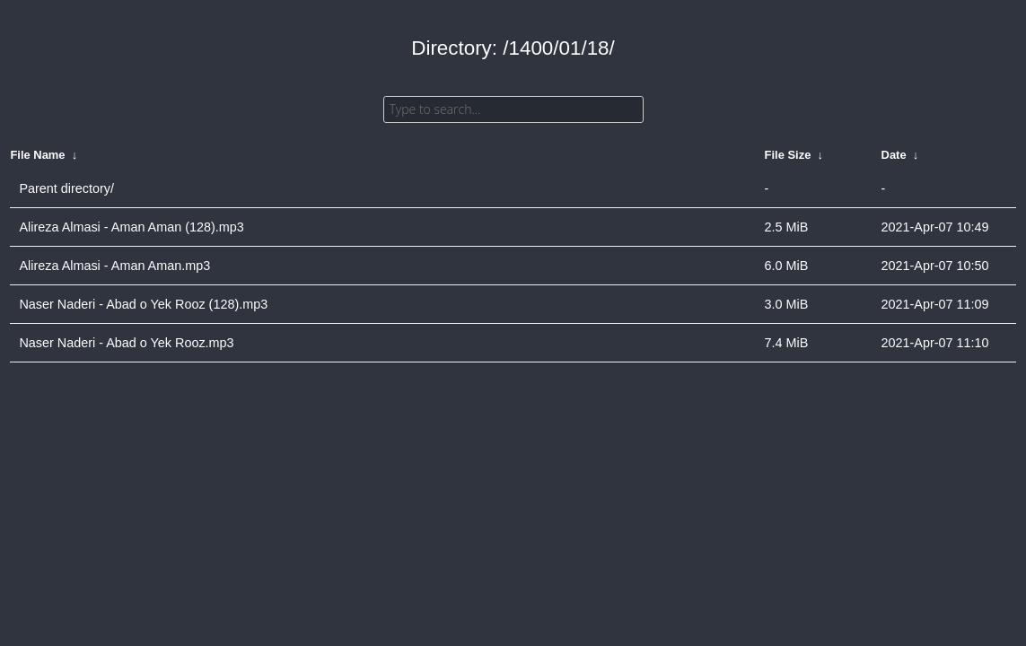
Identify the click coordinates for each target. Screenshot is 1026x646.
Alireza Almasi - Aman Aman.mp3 (114, 265)
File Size (788, 155)
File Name (37, 155)
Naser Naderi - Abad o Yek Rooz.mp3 (126, 343)
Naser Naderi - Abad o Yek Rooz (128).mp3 (143, 304)
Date (894, 155)
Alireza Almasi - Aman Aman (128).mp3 (131, 227)
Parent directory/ (66, 188)
